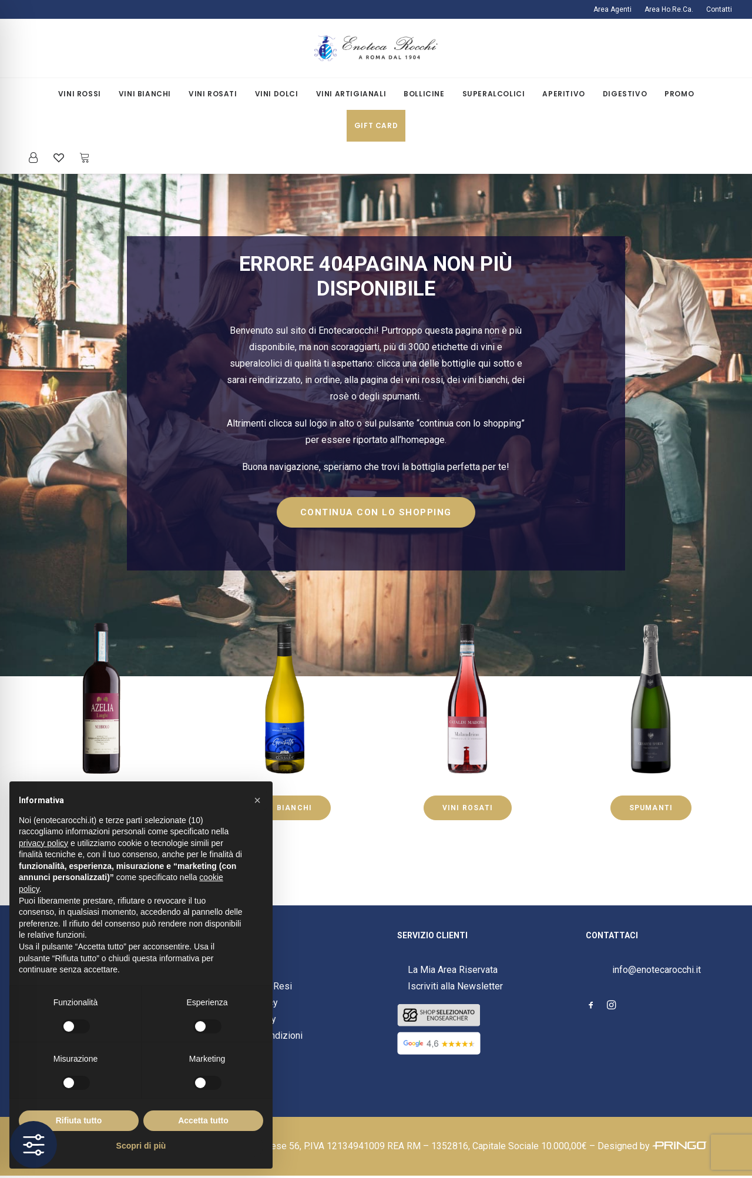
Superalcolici (493, 94)
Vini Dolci (276, 94)
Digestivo (625, 94)
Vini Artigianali (351, 94)
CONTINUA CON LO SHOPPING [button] (376, 512)
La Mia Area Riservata (453, 969)
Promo (679, 94)
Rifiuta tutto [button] (79, 1120)
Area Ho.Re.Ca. (668, 9)
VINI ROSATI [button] (467, 808)
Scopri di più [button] (141, 1145)
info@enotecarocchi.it (656, 969)
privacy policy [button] (43, 843)
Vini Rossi (79, 94)
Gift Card (376, 125)
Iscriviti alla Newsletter (455, 986)
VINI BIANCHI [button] (284, 808)
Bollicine (424, 94)
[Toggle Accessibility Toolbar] (33, 1144)
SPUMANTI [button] (651, 808)
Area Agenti (612, 9)
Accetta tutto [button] (203, 1120)
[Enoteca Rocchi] (376, 48)
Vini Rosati (213, 94)
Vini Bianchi (145, 94)
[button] (591, 1006)
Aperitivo (563, 94)
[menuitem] (615, 9)
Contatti (719, 9)
